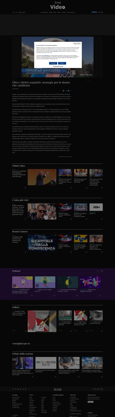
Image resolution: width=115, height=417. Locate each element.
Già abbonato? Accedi (58, 66)
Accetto (62, 63)
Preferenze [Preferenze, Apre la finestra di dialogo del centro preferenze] (53, 63)
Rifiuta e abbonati (77, 43)
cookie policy (55, 51)
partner (74, 55)
